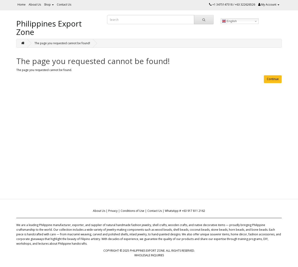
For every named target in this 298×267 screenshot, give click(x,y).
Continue (273, 79)
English (229, 21)
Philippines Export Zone (49, 27)
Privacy (113, 211)
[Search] (204, 19)
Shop (49, 5)
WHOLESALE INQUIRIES (149, 255)
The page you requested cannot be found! (62, 43)
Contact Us (64, 5)
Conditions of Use (132, 211)
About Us (35, 5)
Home (21, 5)
